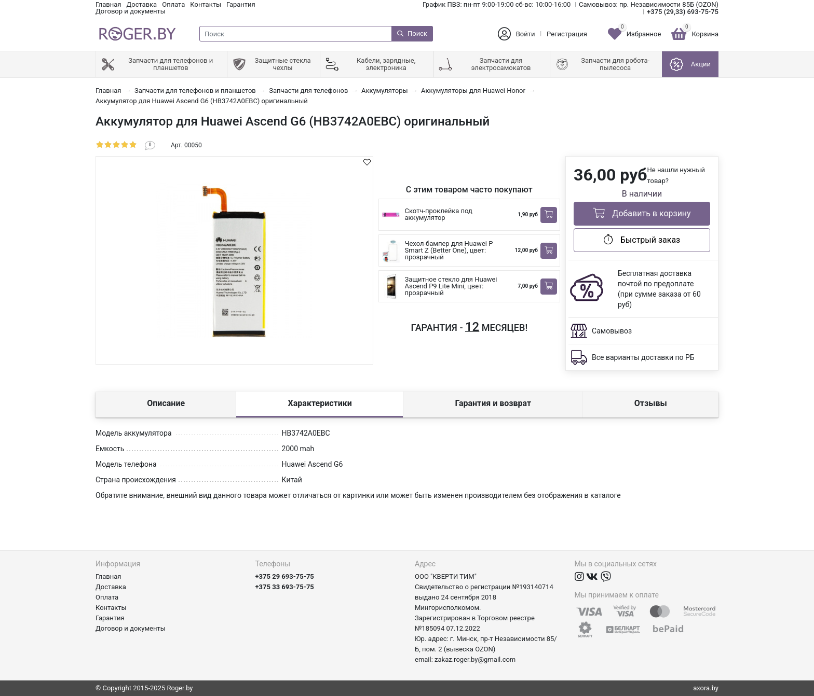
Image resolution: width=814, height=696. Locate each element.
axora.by (705, 688)
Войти (525, 34)
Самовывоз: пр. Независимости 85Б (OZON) (648, 4)
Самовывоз (612, 331)
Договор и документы (131, 11)
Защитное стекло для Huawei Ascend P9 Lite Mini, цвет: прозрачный (451, 286)
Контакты (205, 4)
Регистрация (567, 34)
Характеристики (320, 403)
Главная (108, 4)
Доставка (141, 4)
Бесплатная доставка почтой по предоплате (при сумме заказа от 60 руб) (659, 289)
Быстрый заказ (642, 239)
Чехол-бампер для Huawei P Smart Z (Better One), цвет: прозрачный (449, 250)
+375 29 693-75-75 (284, 576)
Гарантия (240, 4)
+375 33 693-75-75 (284, 587)
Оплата (173, 4)
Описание (166, 403)
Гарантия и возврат (493, 403)
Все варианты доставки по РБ (643, 357)
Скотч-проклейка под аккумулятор (438, 214)
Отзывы (650, 403)
